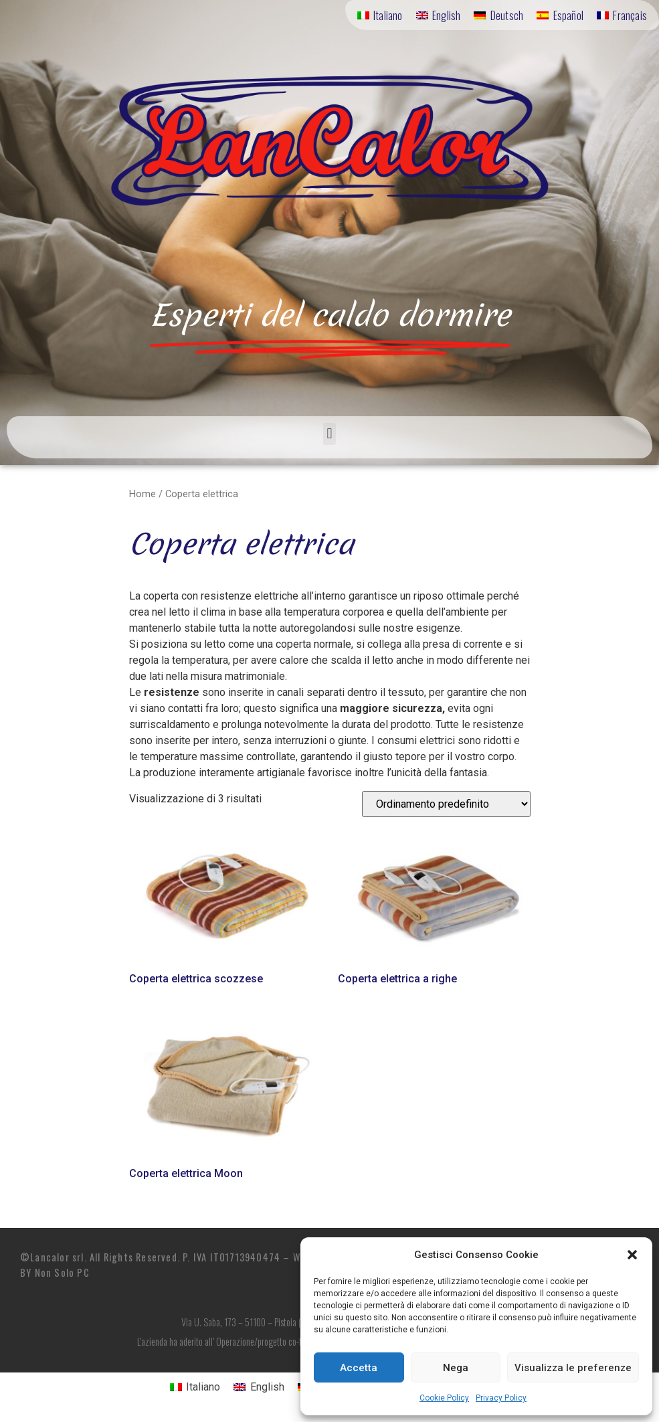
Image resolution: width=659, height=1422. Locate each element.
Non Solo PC (62, 1272)
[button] (632, 1254)
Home (142, 494)
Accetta (358, 1368)
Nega (455, 1368)
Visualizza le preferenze (573, 1368)
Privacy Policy (501, 1398)
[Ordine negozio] (446, 804)
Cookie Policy (444, 1398)
